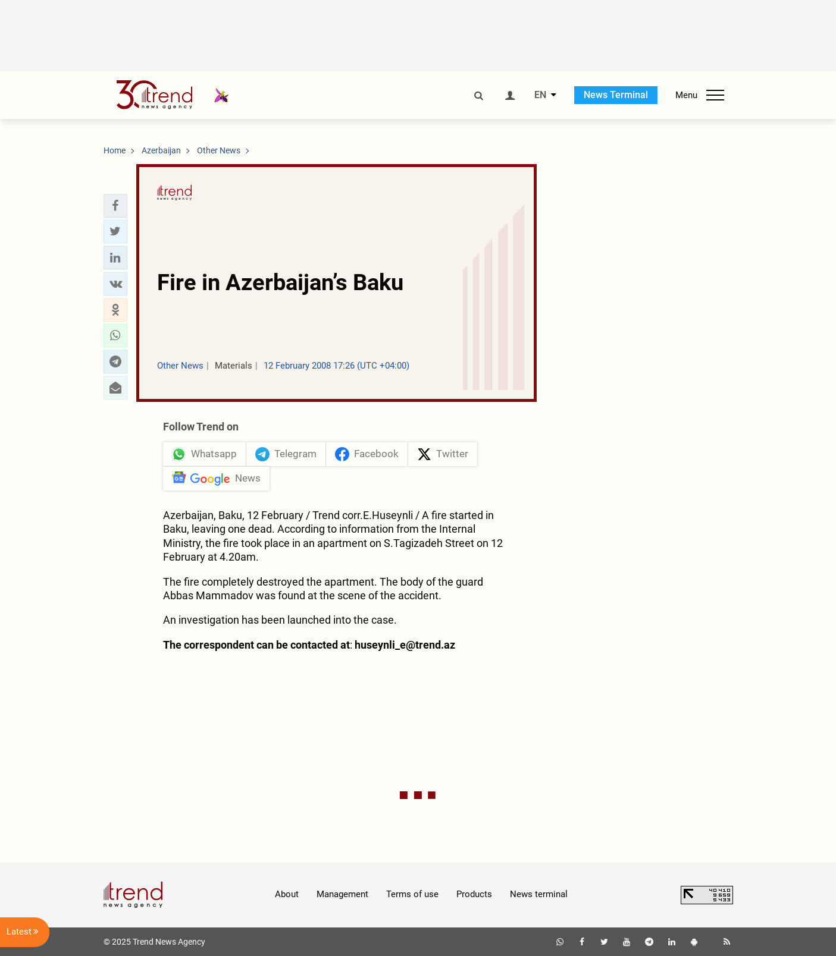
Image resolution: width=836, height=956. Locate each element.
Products (474, 894)
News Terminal (616, 94)
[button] (115, 205)
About (287, 894)
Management (342, 894)
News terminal (539, 894)
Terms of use (412, 894)
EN (540, 95)
